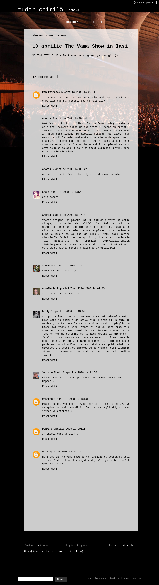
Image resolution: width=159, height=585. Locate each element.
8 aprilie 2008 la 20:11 (68, 429)
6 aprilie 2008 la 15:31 (69, 215)
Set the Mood (52, 372)
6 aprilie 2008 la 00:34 (69, 118)
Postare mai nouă (36, 545)
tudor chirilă (40, 10)
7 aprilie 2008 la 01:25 (87, 288)
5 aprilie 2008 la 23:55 (78, 92)
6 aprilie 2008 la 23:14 (71, 265)
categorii (74, 22)
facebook (100, 578)
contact (138, 578)
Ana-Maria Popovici (55, 288)
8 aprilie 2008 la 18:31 (71, 399)
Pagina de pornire (78, 545)
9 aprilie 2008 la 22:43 (63, 451)
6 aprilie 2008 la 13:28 (65, 192)
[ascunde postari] (145, 2)
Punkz (46, 429)
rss (89, 578)
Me (43, 451)
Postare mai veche (121, 545)
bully (46, 311)
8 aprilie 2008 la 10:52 (68, 311)
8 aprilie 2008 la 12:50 (80, 372)
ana (44, 192)
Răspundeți (49, 105)
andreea (47, 265)
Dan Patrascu (51, 92)
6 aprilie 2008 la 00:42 (69, 169)
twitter (114, 578)
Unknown (47, 399)
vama (126, 578)
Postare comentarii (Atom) (64, 551)
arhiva (74, 10)
